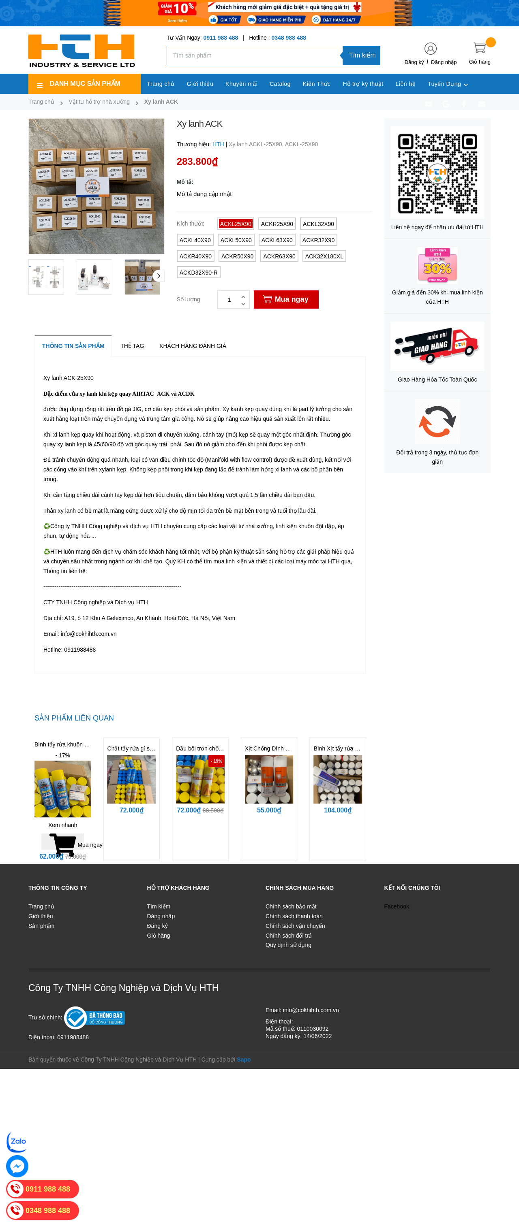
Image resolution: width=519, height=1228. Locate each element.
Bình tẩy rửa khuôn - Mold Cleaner (78, 744)
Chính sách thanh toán (294, 916)
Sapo (244, 1059)
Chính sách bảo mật (291, 906)
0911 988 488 (221, 37)
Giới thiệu (40, 916)
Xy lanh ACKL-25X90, (257, 144)
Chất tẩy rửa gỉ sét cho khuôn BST (151, 748)
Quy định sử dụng (288, 945)
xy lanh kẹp (71, 444)
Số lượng (188, 299)
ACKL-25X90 (301, 144)
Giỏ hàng (158, 935)
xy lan (86, 394)
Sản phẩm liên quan (74, 718)
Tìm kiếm (362, 55)
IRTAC (145, 394)
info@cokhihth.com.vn (89, 634)
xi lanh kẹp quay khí (77, 434)
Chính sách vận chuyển (295, 926)
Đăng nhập (444, 62)
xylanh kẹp (112, 469)
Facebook (396, 906)
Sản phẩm (41, 926)
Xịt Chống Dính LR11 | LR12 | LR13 (290, 748)
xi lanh (283, 469)
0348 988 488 (288, 37)
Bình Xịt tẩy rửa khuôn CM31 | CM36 (360, 748)
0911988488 (80, 649)
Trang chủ (41, 906)
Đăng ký (414, 62)
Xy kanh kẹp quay (245, 409)
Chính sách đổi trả (289, 935)
